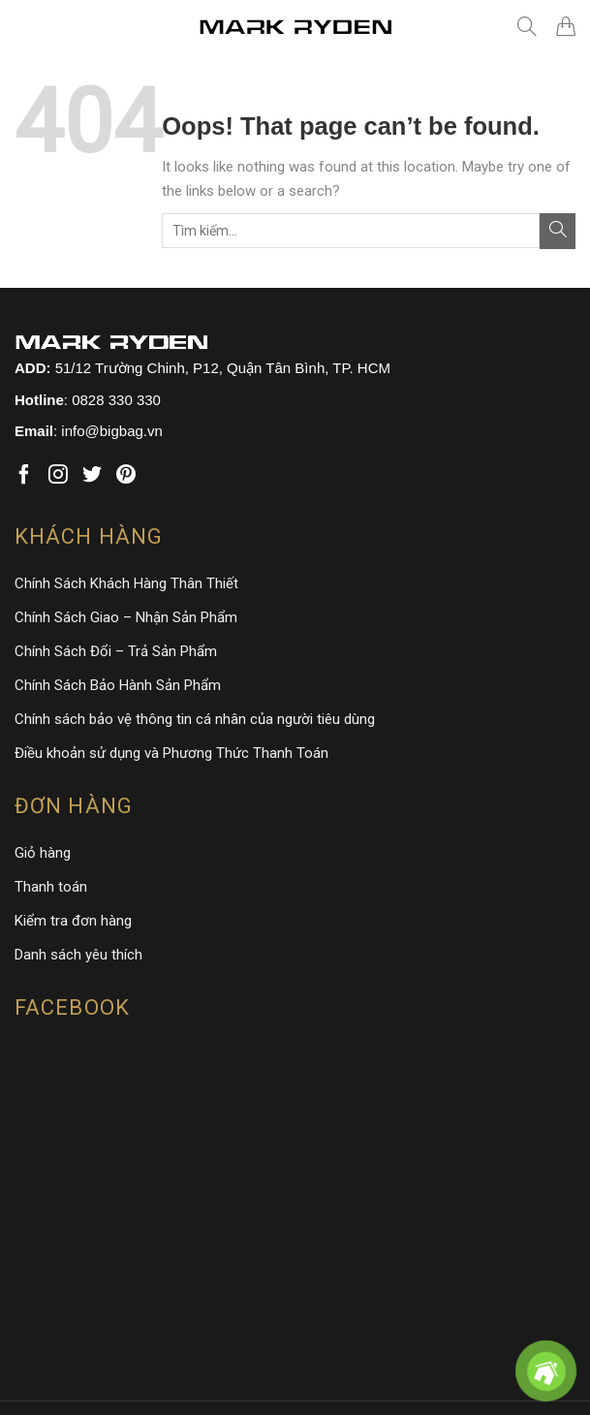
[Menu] (29, 26)
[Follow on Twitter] (92, 475)
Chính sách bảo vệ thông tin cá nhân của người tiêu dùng (195, 719)
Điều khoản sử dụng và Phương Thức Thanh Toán (171, 753)
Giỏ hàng (43, 853)
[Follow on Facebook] (24, 475)
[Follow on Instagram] (58, 475)
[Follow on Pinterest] (126, 475)
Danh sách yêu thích (78, 954)
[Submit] (557, 231)
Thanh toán (51, 887)
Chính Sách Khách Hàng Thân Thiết (126, 583)
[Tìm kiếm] (527, 26)
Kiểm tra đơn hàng (73, 920)
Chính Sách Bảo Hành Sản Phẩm (118, 685)
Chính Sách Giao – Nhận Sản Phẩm (126, 617)
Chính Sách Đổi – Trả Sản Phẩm (116, 651)
